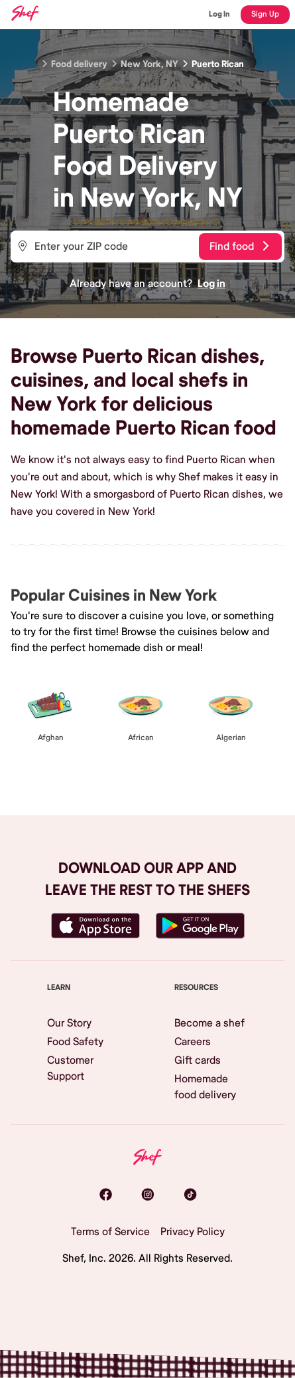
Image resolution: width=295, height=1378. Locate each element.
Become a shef (209, 1023)
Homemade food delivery (205, 1087)
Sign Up (265, 14)
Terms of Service (110, 1231)
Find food (238, 246)
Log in (211, 283)
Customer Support (70, 1068)
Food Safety (75, 1041)
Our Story (69, 1023)
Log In (219, 14)
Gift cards (197, 1060)
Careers (192, 1041)
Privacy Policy (192, 1231)
